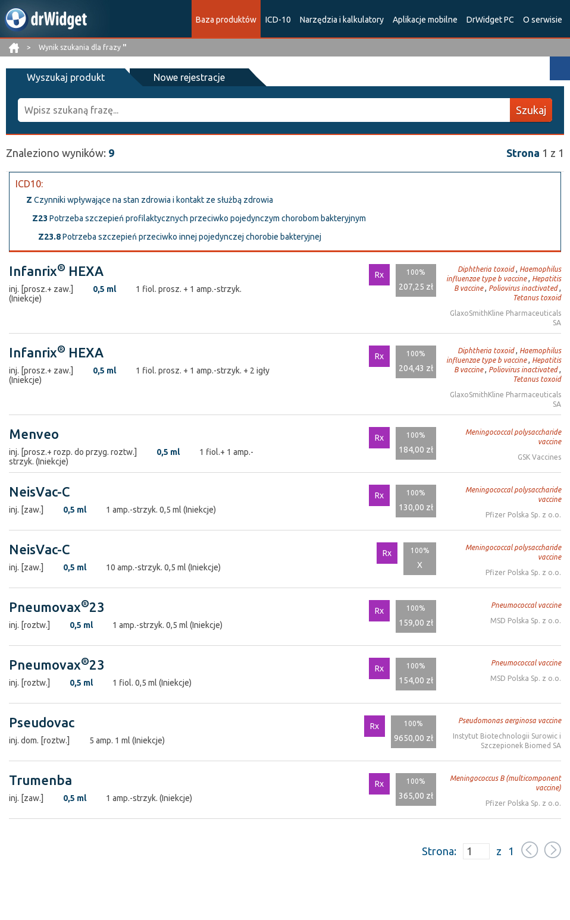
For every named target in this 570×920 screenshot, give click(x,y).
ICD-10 (278, 19)
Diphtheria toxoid (486, 269)
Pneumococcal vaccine (526, 605)
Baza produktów (226, 19)
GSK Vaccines (539, 457)
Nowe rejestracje (189, 77)
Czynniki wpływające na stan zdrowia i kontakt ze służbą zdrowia (149, 200)
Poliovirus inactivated (523, 288)
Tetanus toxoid (537, 298)
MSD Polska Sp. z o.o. (525, 620)
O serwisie (542, 19)
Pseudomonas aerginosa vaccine (509, 720)
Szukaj (531, 110)
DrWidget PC (490, 19)
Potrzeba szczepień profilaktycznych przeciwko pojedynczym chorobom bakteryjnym (199, 218)
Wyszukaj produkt (66, 77)
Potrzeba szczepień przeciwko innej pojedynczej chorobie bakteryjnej (179, 236)
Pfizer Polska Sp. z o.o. (523, 515)
